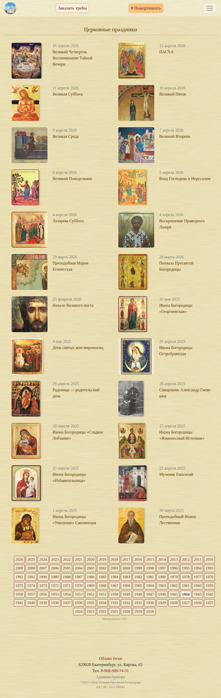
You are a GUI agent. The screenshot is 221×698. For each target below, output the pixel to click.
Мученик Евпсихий (176, 474)
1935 (157, 604)
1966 (170, 586)
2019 (108, 559)
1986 (121, 577)
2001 (133, 568)
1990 (71, 577)
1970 (121, 586)
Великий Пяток (172, 94)
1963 (207, 586)
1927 (77, 613)
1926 (90, 613)
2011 (207, 559)
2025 (34, 559)
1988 (96, 577)
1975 (59, 586)
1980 (194, 577)
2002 (121, 568)
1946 (22, 604)
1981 (182, 577)
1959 (59, 595)
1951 (157, 595)
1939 (108, 604)
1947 (207, 595)
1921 (151, 613)
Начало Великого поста (73, 305)
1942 (71, 604)
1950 (170, 595)
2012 (194, 559)
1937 (133, 604)
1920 (164, 613)
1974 (71, 586)
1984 (145, 577)
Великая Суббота (68, 94)
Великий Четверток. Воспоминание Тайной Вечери (72, 58)
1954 (121, 595)
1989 (84, 577)
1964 (194, 586)
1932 (194, 604)
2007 (59, 568)
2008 (47, 568)
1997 (182, 568)
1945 (34, 604)
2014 (170, 559)
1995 (207, 568)
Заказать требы (72, 8)
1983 (157, 577)
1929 (53, 613)
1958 (71, 595)
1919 (176, 613)
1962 (22, 595)
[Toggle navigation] (210, 8)
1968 (145, 586)
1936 (145, 604)
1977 (34, 586)
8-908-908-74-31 (115, 673)
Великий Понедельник (72, 178)
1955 (108, 595)
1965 (182, 586)
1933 (182, 604)
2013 (182, 559)
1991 (59, 577)
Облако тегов (110, 661)
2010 (22, 568)
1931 (207, 604)
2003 (108, 568)
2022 (71, 559)
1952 (145, 595)
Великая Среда (66, 136)
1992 (47, 577)
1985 (133, 577)
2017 (133, 559)
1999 (157, 568)
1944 (47, 604)
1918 (188, 613)
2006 (71, 568)
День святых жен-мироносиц (78, 347)
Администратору (110, 679)
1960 (47, 595)
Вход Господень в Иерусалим (184, 178)
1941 (84, 604)
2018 (121, 559)
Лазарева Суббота (68, 221)
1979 (207, 577)
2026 (22, 559)
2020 (96, 559)
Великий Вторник (175, 136)
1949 (182, 595)
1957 (84, 595)
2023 (59, 559)
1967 (157, 586)
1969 (133, 586)
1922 (139, 613)
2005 (84, 568)
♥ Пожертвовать (146, 8)
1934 (170, 604)
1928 (65, 613)
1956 (96, 595)
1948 (194, 595)
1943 (59, 604)
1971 (108, 586)
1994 (22, 577)
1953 (133, 595)
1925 (102, 613)
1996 (194, 568)
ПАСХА (166, 52)
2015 (157, 559)
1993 (34, 577)
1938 (121, 604)
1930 (40, 613)
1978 (22, 586)
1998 (170, 568)
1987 (108, 577)
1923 (127, 613)
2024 (47, 559)
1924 (114, 613)
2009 (34, 568)
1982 (170, 577)
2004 (96, 568)
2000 (145, 568)
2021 (84, 559)
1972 (96, 586)
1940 (96, 604)
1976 (47, 586)
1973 (84, 586)
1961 (34, 595)
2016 (145, 559)
